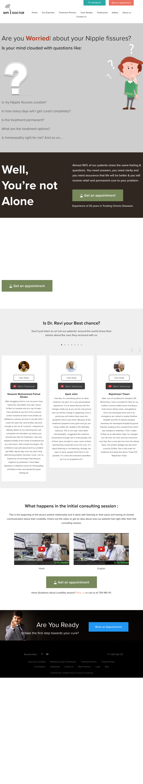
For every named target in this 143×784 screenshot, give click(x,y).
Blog (107, 666)
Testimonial (102, 12)
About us (127, 12)
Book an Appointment (121, 2)
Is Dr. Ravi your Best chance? (71, 323)
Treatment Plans (108, 661)
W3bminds (89, 673)
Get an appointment (97, 195)
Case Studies (86, 12)
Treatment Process (67, 12)
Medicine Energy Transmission (63, 661)
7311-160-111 (94, 2)
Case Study (24, 377)
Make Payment (84, 666)
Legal (98, 666)
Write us (80, 592)
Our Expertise (48, 12)
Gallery (115, 12)
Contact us (68, 666)
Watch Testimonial (24, 386)
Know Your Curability (36, 661)
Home (35, 12)
